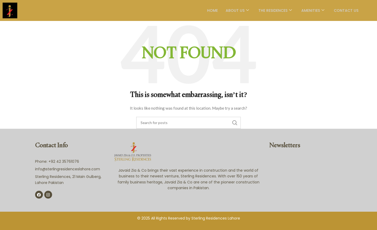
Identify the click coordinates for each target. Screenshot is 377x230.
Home (211, 10)
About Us (236, 10)
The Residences (274, 10)
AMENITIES (311, 10)
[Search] (188, 123)
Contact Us (345, 10)
